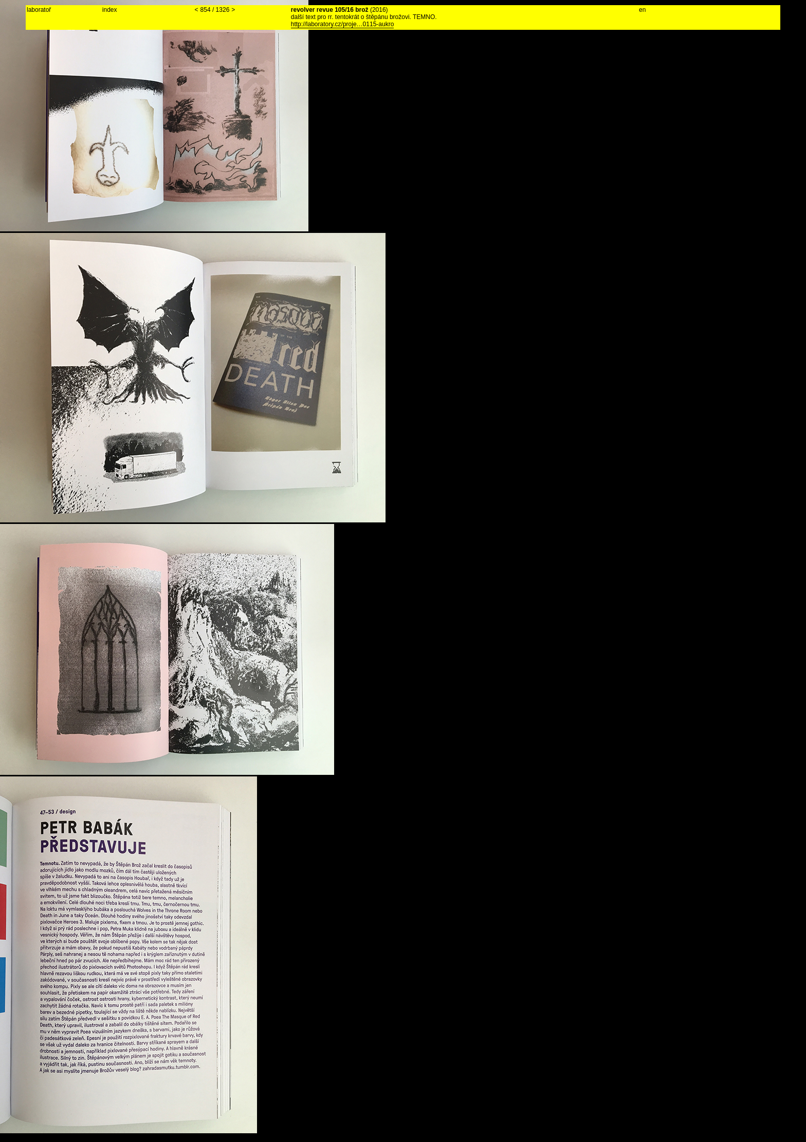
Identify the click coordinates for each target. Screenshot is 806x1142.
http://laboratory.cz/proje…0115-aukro (342, 24)
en (642, 9)
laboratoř (39, 9)
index (109, 9)
